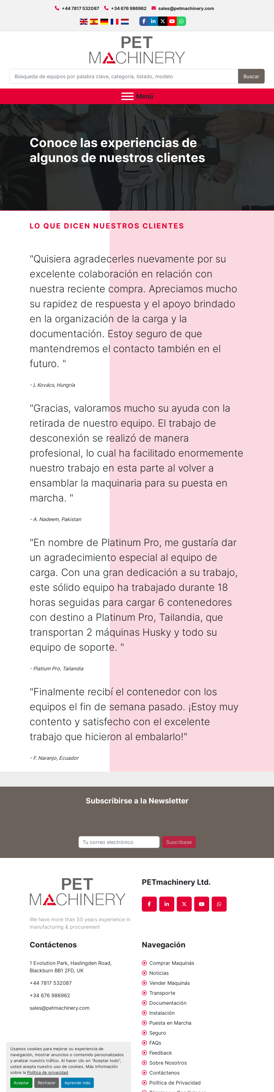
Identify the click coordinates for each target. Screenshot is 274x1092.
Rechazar (46, 1082)
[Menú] (127, 96)
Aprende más (77, 1082)
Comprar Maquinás (171, 963)
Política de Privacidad (175, 1083)
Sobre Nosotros (168, 1063)
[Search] (123, 76)
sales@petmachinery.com (186, 8)
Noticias (159, 973)
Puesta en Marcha (170, 1023)
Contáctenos (164, 1073)
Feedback (160, 1053)
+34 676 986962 (129, 8)
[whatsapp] (181, 21)
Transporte (162, 993)
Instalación (162, 1013)
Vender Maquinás (169, 983)
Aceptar (21, 1082)
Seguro (157, 1033)
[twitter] (162, 21)
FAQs (155, 1043)
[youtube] (172, 21)
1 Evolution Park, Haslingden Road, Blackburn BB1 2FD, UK (71, 967)
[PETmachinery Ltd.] (78, 891)
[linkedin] (153, 21)
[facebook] (144, 21)
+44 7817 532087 (80, 8)
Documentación (167, 1003)
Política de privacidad (47, 1072)
